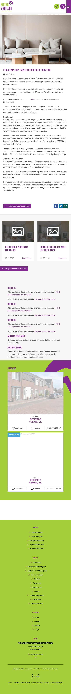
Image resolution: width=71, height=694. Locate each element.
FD (32, 99)
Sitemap (16, 682)
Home (10, 682)
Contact (46, 682)
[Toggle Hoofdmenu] (68, 6)
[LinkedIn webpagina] (38, 676)
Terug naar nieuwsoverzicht (17, 206)
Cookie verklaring (36, 682)
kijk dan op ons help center (45, 299)
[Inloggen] (56, 6)
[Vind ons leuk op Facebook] (33, 676)
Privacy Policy (25, 682)
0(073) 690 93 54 (36, 654)
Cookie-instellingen (56, 682)
